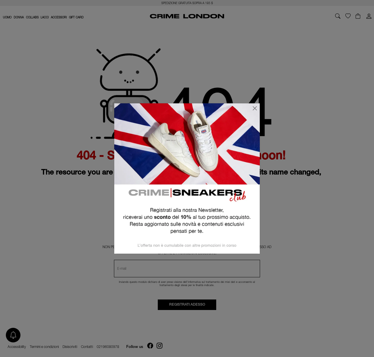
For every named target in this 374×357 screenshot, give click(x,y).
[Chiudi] (254, 108)
